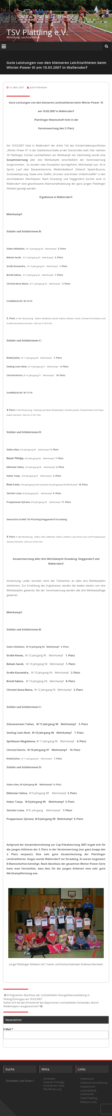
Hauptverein (87, 1086)
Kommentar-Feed (53, 1085)
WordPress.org (52, 1089)
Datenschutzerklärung (93, 1082)
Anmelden (49, 1078)
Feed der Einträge (53, 1082)
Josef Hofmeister (38, 87)
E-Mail (8, 1029)
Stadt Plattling (88, 1098)
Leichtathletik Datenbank (88, 1092)
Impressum (87, 1078)
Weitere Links (88, 1102)
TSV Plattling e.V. (37, 32)
